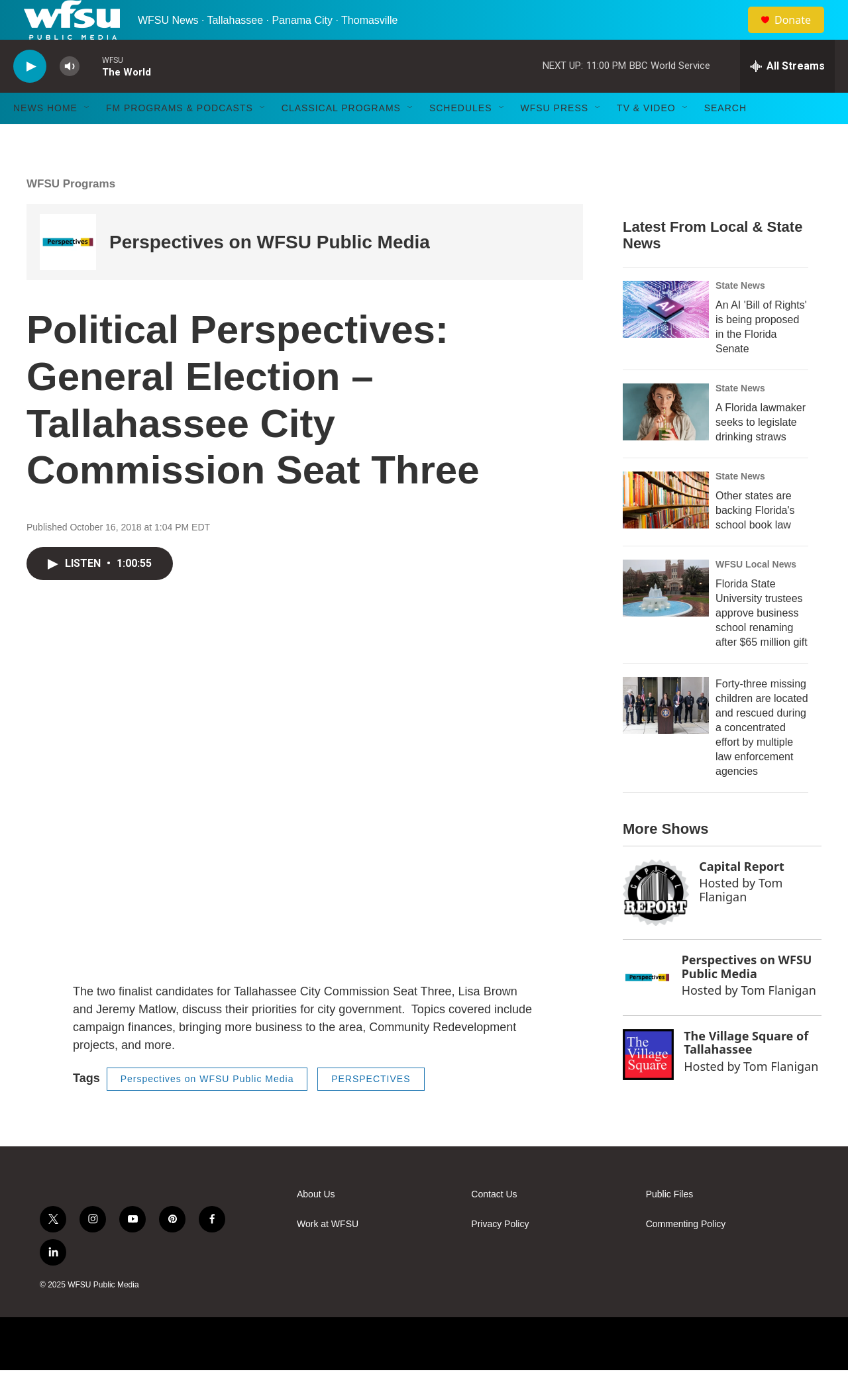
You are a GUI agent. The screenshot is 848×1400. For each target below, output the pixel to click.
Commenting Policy (686, 1254)
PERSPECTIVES (370, 1108)
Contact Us (494, 1224)
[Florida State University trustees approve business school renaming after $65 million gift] (666, 617)
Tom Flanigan (740, 919)
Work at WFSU (327, 1254)
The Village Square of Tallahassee (746, 1072)
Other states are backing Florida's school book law (755, 540)
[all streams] (787, 96)
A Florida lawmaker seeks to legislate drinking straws (761, 452)
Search (725, 137)
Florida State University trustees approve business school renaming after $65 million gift (762, 642)
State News (740, 315)
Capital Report (741, 896)
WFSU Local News (756, 594)
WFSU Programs (70, 213)
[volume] (69, 96)
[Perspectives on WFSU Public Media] (68, 272)
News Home (45, 137)
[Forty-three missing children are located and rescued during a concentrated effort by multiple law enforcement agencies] (666, 735)
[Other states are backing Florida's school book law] (666, 529)
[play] (29, 96)
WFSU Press (555, 137)
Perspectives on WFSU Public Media (269, 272)
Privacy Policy (500, 1254)
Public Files (670, 1224)
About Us (316, 1224)
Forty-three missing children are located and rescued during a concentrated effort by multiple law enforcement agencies (762, 757)
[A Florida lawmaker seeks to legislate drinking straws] (666, 441)
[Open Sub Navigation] (87, 137)
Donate (801, 35)
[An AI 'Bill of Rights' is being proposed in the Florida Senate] (666, 339)
